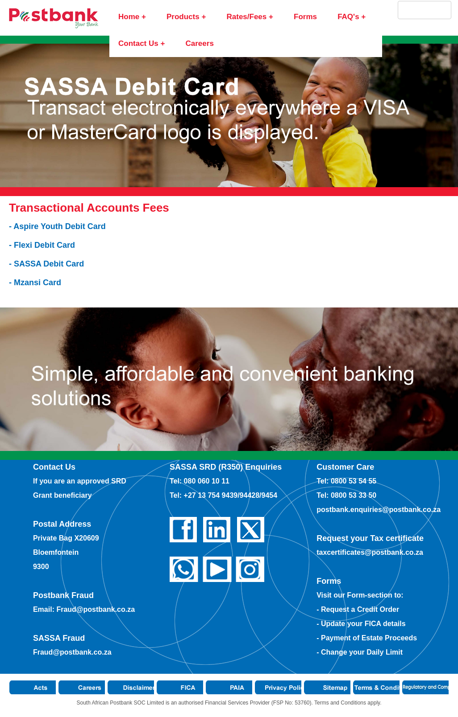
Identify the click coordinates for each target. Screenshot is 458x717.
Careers (200, 43)
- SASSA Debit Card (46, 263)
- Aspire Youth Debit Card (57, 226)
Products (183, 16)
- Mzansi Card (35, 282)
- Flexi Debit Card (42, 245)
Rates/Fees (246, 16)
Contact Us (138, 43)
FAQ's (348, 16)
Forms (305, 16)
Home (128, 16)
